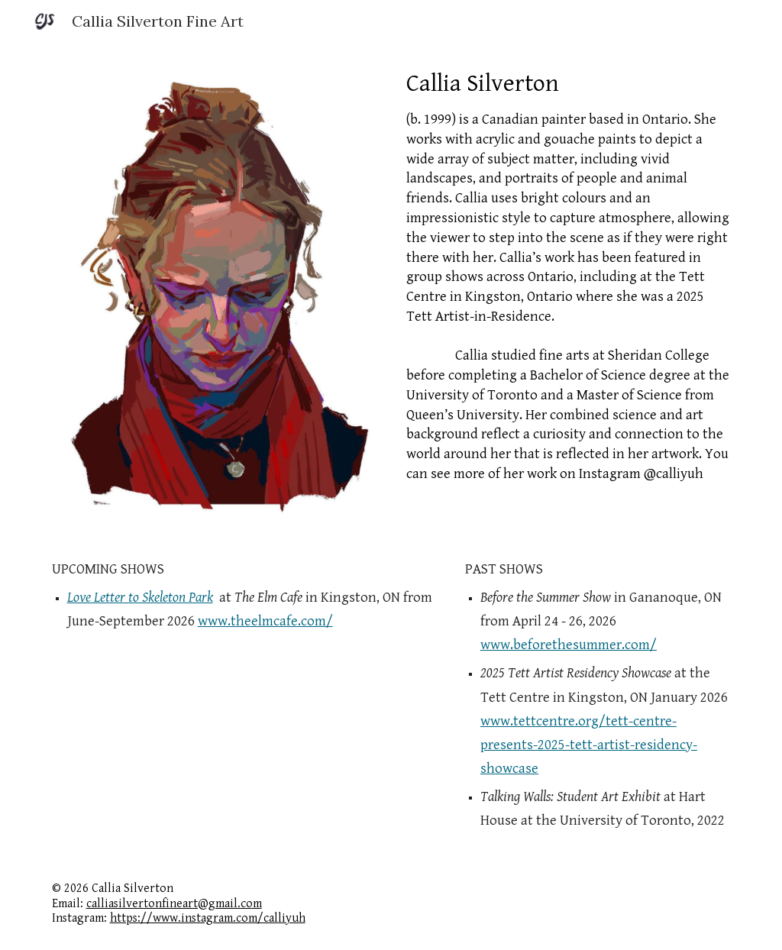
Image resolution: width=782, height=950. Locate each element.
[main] (568, 275)
